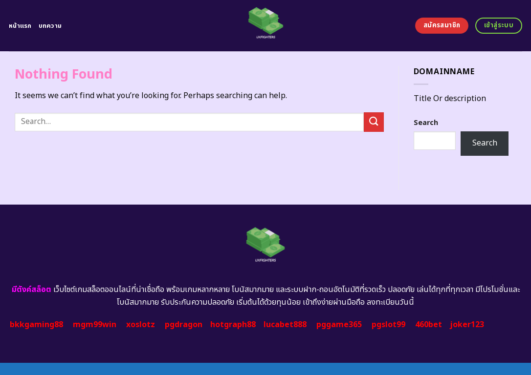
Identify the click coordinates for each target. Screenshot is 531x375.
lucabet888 (285, 325)
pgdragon (183, 325)
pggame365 (339, 325)
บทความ (50, 26)
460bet (428, 325)
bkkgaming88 (36, 325)
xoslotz (140, 325)
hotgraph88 (233, 325)
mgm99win (94, 325)
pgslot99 (388, 325)
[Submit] (373, 121)
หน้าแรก (20, 26)
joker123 (467, 325)
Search (426, 123)
